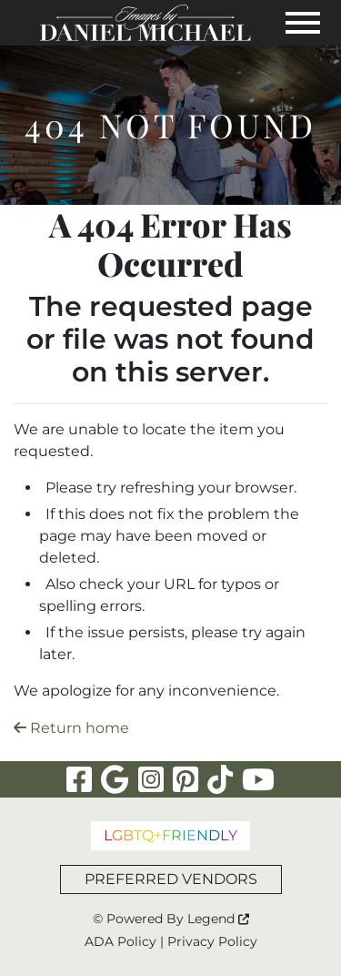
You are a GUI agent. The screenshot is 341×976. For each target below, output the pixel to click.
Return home (71, 728)
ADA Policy (120, 941)
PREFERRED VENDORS (171, 879)
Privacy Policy (212, 941)
